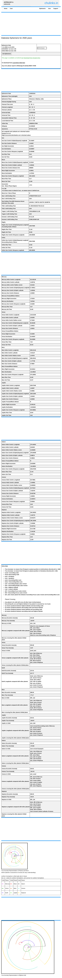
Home (5, 8)
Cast (11, 8)
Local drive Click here (19, 62)
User (49, 8)
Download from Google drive (32, 58)
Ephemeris (42, 8)
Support (55, 8)
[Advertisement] (31, 23)
